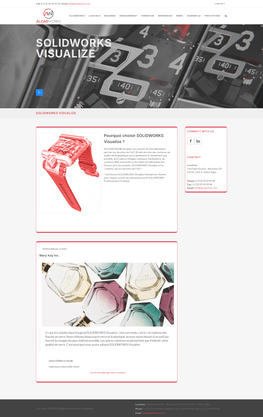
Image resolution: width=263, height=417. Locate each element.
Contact (220, 3)
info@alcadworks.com (79, 3)
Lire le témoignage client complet (108, 372)
